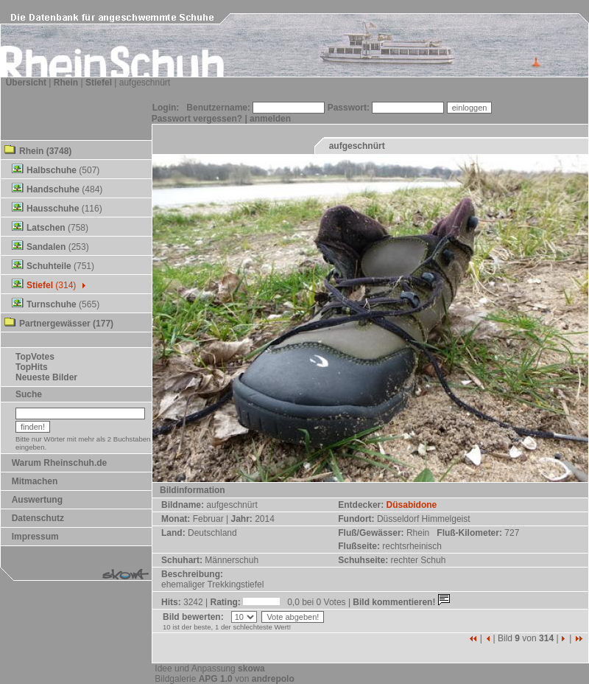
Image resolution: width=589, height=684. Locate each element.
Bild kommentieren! (402, 602)
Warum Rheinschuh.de (59, 463)
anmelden (270, 119)
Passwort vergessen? (197, 119)
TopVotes (34, 357)
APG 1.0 (216, 679)
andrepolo (273, 679)
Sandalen (46, 247)
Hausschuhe (53, 208)
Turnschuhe (52, 304)
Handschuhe (53, 189)
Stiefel (98, 82)
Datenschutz (38, 518)
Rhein (66, 82)
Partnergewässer (55, 323)
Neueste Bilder (46, 377)
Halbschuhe (52, 170)
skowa (251, 668)
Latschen (46, 228)
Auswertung (37, 500)
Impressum (35, 536)
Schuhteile (49, 266)
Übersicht (26, 82)
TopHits (31, 367)
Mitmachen (35, 481)
